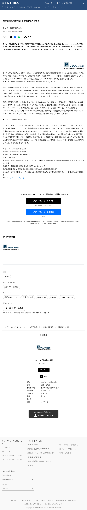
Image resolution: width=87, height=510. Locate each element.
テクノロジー (11, 7)
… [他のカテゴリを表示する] (67, 7)
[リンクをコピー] (29, 37)
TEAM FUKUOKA (67, 297)
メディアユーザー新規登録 (43, 212)
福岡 (24, 297)
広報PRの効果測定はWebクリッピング (39, 461)
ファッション (59, 7)
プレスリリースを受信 (52, 3)
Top (3, 7)
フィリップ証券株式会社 (32, 327)
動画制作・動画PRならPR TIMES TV (38, 449)
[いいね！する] (4, 37)
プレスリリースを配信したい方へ (12, 459)
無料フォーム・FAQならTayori (68, 449)
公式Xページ (5, 484)
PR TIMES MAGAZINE (34, 457)
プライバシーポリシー (26, 500)
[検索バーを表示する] (83, 3)
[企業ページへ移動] (43, 348)
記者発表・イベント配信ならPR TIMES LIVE (41, 453)
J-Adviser (53, 297)
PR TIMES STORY (33, 445)
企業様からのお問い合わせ (32, 504)
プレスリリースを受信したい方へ (12, 455)
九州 (31, 297)
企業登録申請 (67, 3)
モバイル (22, 7)
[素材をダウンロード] (25, 37)
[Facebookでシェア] (15, 37)
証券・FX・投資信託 (12, 287)
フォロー (43, 370)
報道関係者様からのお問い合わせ (66, 500)
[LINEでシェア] (19, 37)
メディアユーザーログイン (43, 201)
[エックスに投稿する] (11, 37)
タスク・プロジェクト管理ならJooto (70, 445)
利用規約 (50, 500)
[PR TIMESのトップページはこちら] (12, 3)
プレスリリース (16, 327)
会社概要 (13, 500)
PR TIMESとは (6, 447)
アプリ (29, 7)
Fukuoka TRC (41, 297)
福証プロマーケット (12, 297)
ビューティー (47, 7)
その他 (7, 276)
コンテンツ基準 (40, 500)
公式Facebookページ (8, 475)
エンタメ (37, 7)
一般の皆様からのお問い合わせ (53, 504)
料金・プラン (6, 451)
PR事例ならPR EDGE (65, 453)
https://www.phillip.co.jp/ (17, 178)
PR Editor (30, 465)
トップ (5, 327)
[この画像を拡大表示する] (11, 247)
